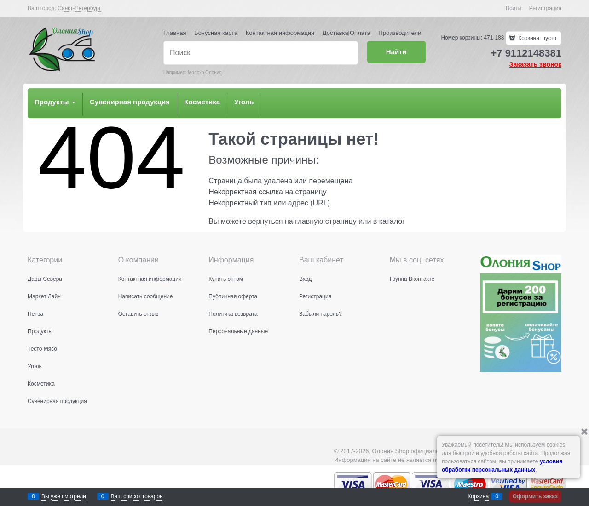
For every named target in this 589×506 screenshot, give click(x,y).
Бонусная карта (215, 32)
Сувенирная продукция (130, 102)
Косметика (202, 102)
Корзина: (536, 38)
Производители (399, 32)
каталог (392, 221)
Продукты (55, 102)
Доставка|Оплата (346, 32)
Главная (174, 32)
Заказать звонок (535, 64)
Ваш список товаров (137, 496)
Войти (513, 8)
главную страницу (326, 221)
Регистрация (545, 8)
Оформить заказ (535, 496)
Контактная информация (280, 32)
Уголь (244, 102)
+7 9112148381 (526, 53)
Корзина (478, 496)
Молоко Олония (205, 72)
